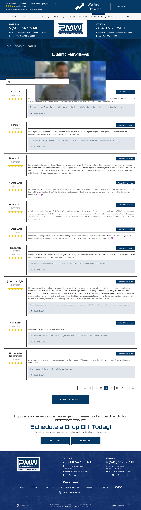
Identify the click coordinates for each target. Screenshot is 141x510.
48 (117, 388)
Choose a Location (16, 75)
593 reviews (21, 6)
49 (122, 388)
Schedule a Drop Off (78, 17)
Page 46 (32, 46)
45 (101, 388)
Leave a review (70, 399)
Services (41, 17)
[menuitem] (13, 16)
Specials (34, 487)
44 (96, 388)
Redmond (86, 441)
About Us (26, 17)
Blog (127, 17)
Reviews (98, 17)
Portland (55, 441)
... (85, 388)
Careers (89, 487)
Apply (121, 7)
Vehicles (56, 17)
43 (90, 388)
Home (14, 17)
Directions (114, 17)
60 (133, 388)
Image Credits (26, 505)
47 (111, 388)
